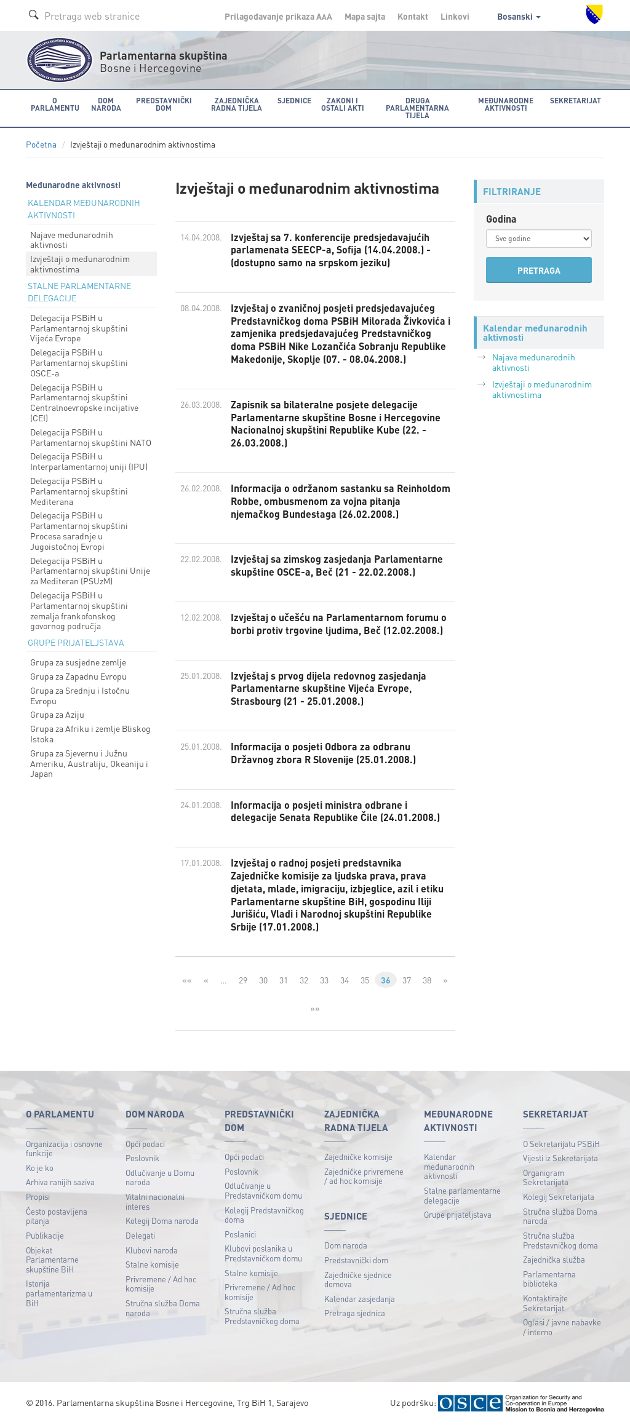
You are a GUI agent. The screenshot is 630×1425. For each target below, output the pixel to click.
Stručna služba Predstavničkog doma (262, 1316)
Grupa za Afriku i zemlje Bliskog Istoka (90, 733)
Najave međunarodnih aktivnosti (71, 239)
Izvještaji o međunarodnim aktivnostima (80, 263)
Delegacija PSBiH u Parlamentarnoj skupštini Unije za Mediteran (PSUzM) (90, 571)
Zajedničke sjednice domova (358, 1279)
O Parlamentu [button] (55, 104)
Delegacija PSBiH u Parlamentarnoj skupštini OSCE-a (79, 362)
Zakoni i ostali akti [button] (342, 104)
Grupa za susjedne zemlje (78, 661)
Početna (41, 144)
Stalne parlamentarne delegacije (462, 1195)
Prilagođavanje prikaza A (278, 16)
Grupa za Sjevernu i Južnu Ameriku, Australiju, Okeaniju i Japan (89, 763)
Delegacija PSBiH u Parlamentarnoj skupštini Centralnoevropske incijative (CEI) (84, 402)
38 (427, 979)
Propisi (38, 1196)
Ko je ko (40, 1167)
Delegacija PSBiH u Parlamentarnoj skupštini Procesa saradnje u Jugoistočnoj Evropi (79, 530)
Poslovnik (142, 1158)
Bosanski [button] (519, 16)
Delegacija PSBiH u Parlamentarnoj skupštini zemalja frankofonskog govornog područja (79, 610)
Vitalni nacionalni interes (155, 1201)
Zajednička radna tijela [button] (236, 104)
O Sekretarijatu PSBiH (561, 1143)
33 (324, 979)
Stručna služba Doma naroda (163, 1308)
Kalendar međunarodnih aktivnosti (449, 1166)
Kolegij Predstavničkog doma (264, 1215)
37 (406, 979)
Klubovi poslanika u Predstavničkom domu (263, 1253)
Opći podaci (145, 1143)
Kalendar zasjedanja (359, 1298)
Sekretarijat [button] (575, 100)
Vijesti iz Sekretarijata (560, 1158)
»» (315, 1008)
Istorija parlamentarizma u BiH (59, 1293)
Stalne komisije (152, 1264)
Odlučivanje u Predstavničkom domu (263, 1190)
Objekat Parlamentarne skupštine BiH (52, 1259)
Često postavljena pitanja (56, 1216)
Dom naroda (345, 1245)
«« (187, 979)
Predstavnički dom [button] (164, 104)
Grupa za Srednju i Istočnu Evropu (80, 695)
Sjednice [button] (294, 100)
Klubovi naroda (152, 1250)
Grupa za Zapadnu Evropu (78, 675)
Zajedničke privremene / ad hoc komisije (364, 1176)
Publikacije (45, 1235)
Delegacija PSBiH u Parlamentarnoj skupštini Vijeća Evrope (79, 328)
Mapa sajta (365, 16)
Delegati (140, 1235)
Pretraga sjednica (354, 1313)
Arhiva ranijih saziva (60, 1182)
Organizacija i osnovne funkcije (64, 1148)
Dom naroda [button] (106, 104)
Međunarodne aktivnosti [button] (505, 104)
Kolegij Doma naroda (162, 1220)
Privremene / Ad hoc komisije (161, 1284)
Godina (501, 218)
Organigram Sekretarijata (545, 1177)
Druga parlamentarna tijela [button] (417, 108)
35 (365, 979)
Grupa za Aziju (57, 714)
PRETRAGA (538, 270)
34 (344, 979)
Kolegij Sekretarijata (558, 1196)
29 (243, 979)
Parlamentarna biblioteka (549, 1279)
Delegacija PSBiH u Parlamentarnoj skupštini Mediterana (79, 491)
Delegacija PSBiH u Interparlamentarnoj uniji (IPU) (89, 461)
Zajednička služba (554, 1259)
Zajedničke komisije (358, 1156)
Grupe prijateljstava (458, 1214)
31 (283, 979)
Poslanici (240, 1234)
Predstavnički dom (356, 1260)
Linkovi (455, 16)
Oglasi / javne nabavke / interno (562, 1327)
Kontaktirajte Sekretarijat (545, 1303)
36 (386, 979)
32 (304, 979)
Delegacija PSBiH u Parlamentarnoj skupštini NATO (90, 437)
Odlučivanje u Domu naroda (160, 1177)
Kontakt (412, 16)
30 (263, 979)
